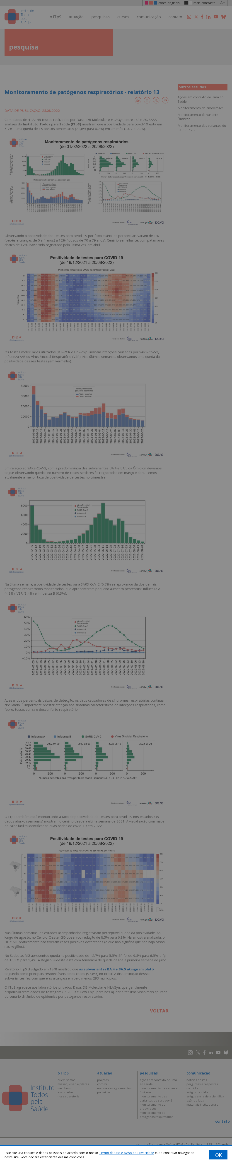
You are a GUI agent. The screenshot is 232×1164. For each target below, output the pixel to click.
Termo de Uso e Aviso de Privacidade (126, 1153)
